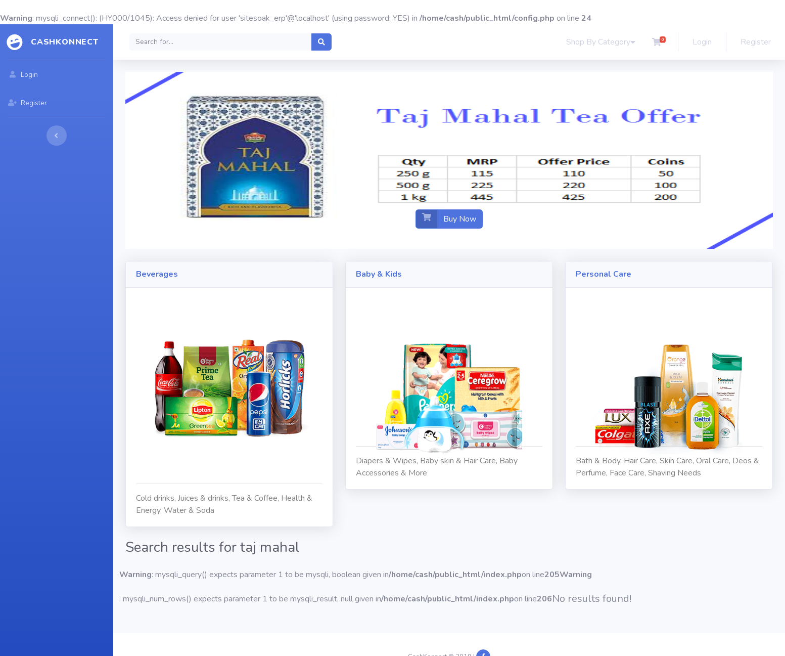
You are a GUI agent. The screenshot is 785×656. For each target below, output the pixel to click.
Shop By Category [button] (600, 42)
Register (756, 42)
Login (702, 42)
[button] (656, 42)
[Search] (220, 42)
